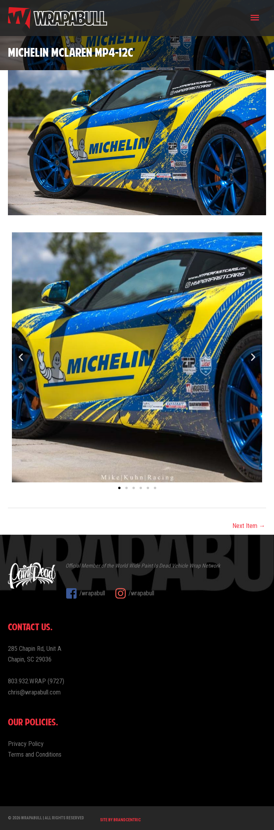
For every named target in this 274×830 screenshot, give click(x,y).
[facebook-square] (89, 593)
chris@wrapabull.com (34, 692)
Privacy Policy (26, 744)
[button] (21, 357)
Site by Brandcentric (120, 820)
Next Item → (248, 526)
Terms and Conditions (34, 754)
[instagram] (134, 593)
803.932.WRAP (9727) (36, 681)
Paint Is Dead (156, 565)
